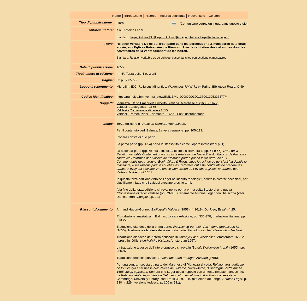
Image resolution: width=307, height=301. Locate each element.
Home (116, 15)
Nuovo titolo (196, 15)
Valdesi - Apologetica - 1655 (136, 106)
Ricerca (151, 15)
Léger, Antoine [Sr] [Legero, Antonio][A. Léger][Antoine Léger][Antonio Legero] (179, 37)
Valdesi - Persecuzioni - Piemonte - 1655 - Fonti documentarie (160, 114)
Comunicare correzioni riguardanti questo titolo (214, 23)
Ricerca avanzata (172, 15)
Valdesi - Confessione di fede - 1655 (142, 110)
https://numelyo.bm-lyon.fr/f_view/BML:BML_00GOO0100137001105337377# (172, 96)
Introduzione (133, 15)
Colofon (214, 15)
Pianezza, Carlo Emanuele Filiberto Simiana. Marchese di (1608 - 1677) (167, 103)
